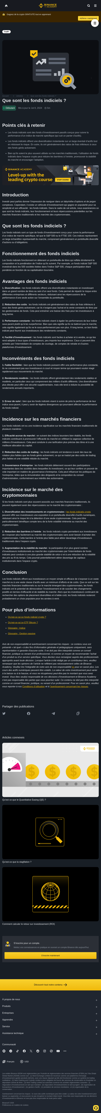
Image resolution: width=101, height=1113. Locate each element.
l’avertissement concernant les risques (69, 686)
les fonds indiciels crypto (78, 512)
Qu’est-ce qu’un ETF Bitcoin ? (23, 622)
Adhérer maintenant (88, 18)
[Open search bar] (87, 5)
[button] (95, 5)
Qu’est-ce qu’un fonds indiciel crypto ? (27, 617)
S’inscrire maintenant (50, 955)
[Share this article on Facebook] (28, 713)
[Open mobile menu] (95, 5)
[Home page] (48, 5)
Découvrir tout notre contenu (50, 984)
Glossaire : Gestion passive (21, 633)
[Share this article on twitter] (4, 713)
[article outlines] (95, 23)
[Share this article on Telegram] (53, 713)
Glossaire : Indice (16, 628)
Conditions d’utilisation (33, 686)
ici (73, 667)
